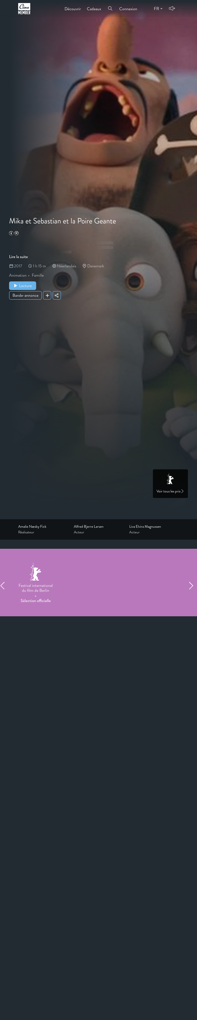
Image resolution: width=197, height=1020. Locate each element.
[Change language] (157, 8)
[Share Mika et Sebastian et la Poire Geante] (57, 295)
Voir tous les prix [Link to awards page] (170, 491)
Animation (17, 275)
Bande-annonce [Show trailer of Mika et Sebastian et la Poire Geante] (25, 295)
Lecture (22, 286)
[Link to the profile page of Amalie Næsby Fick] (43, 526)
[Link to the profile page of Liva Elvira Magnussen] (154, 526)
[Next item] (193, 585)
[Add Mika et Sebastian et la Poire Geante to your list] (47, 295)
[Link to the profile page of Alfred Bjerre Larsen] (98, 526)
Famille (38, 275)
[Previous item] (4, 585)
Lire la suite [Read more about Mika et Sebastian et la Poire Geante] (18, 257)
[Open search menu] (110, 6)
